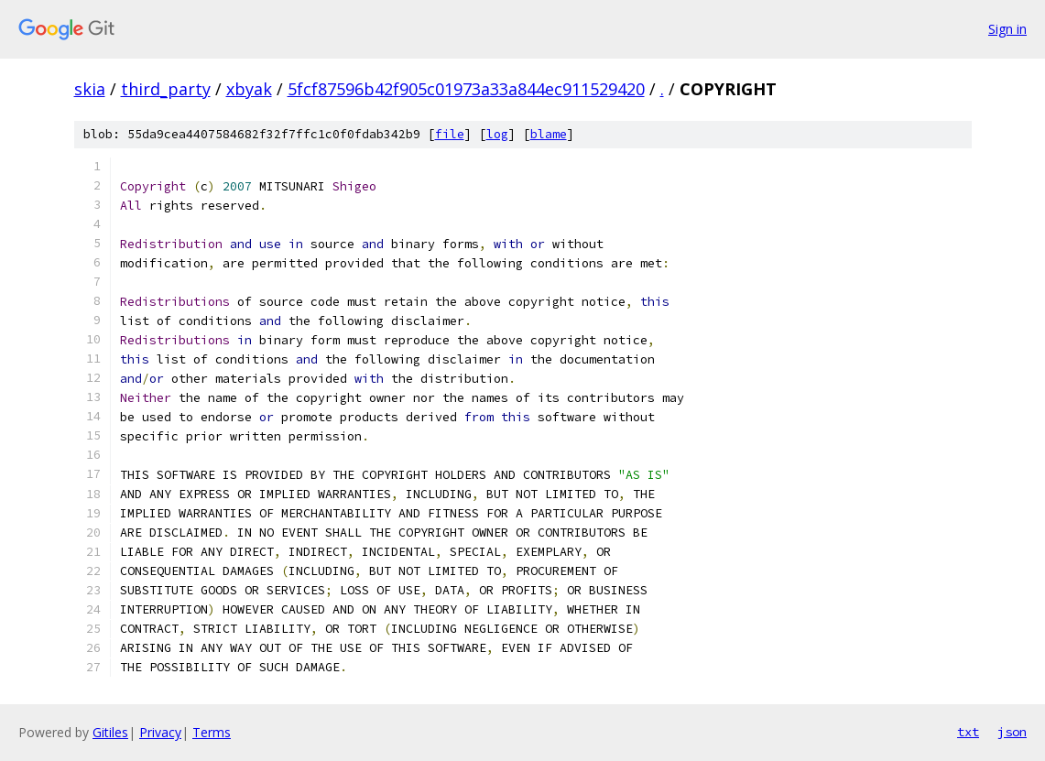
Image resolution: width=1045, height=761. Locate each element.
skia (89, 89)
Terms (211, 732)
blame (548, 134)
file (449, 134)
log (497, 134)
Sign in (1007, 29)
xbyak (249, 89)
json (1012, 731)
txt (968, 731)
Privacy (160, 732)
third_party (166, 89)
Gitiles (110, 732)
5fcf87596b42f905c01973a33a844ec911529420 (466, 89)
